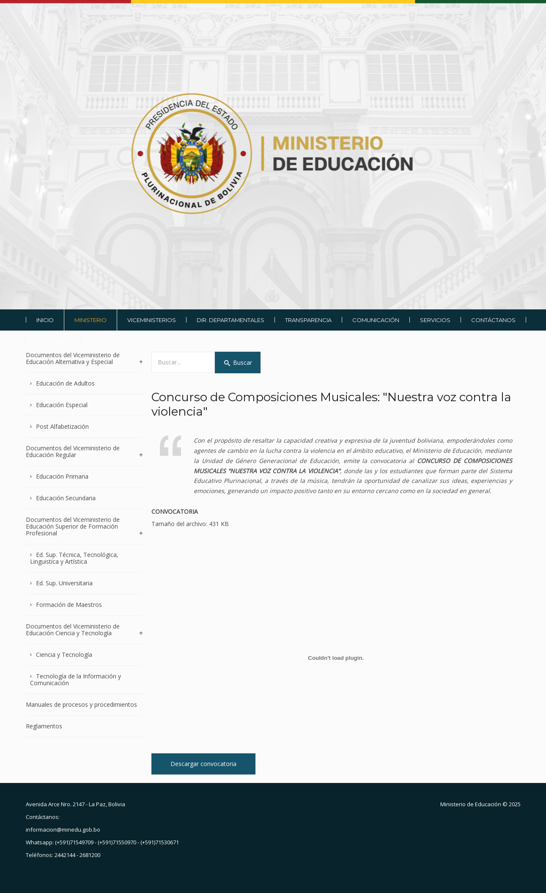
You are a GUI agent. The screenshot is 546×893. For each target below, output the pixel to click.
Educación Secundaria (66, 498)
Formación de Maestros (69, 605)
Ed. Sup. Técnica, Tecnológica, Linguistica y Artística (74, 558)
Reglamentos (44, 726)
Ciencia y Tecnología (64, 654)
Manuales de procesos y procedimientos (81, 704)
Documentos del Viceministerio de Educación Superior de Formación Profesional (73, 526)
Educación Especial (62, 405)
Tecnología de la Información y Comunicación (75, 679)
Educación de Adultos (65, 383)
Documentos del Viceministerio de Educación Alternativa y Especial (73, 359)
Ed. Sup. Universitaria (64, 583)
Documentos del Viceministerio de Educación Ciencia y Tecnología (73, 629)
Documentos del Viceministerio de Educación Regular (73, 451)
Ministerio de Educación (470, 804)
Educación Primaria (62, 476)
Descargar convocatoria (203, 764)
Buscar (237, 362)
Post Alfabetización (62, 426)
